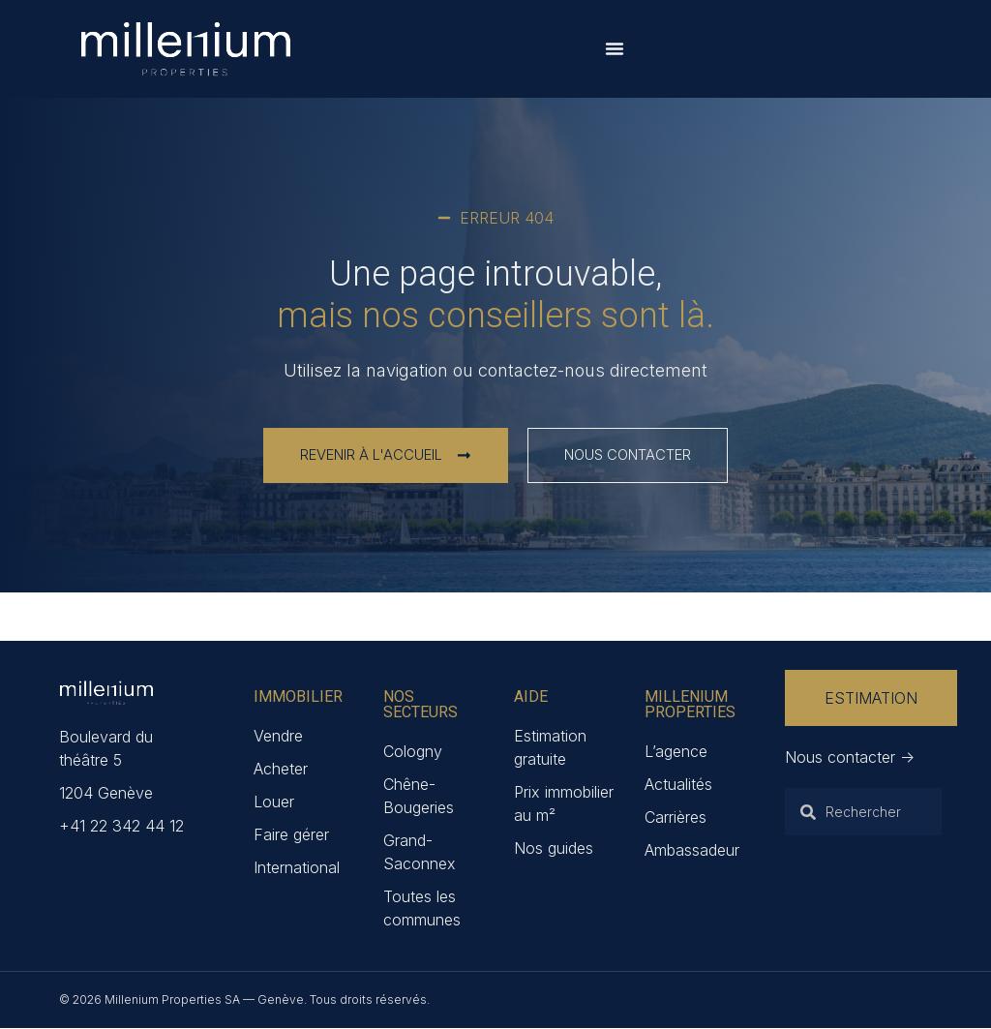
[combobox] (863, 813)
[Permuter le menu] (614, 48)
